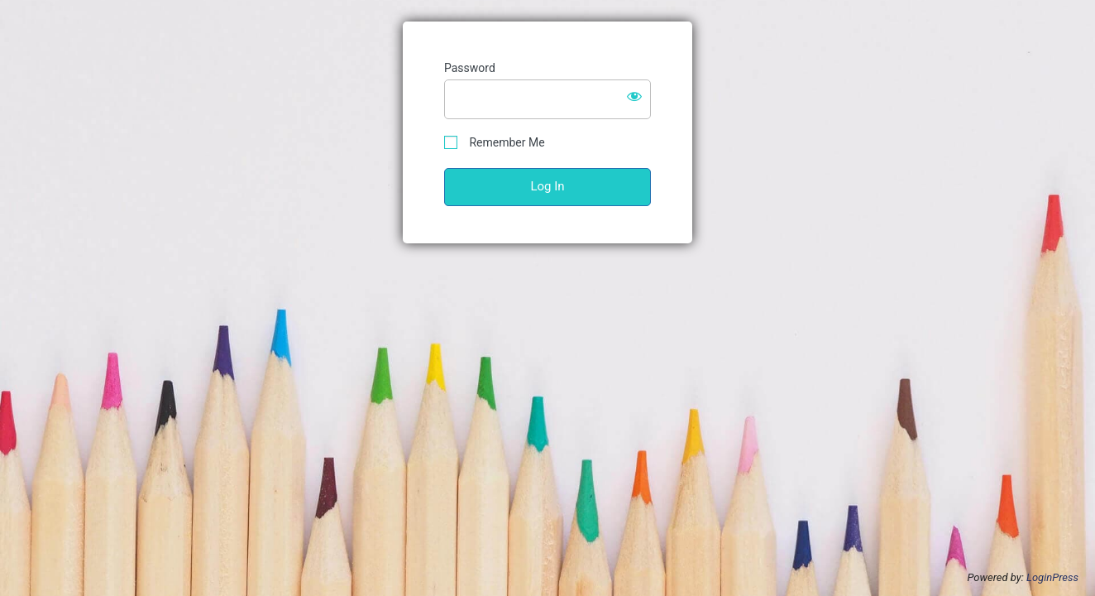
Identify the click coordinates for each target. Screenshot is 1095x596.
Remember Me (494, 143)
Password (469, 67)
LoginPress (1052, 577)
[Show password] (634, 96)
